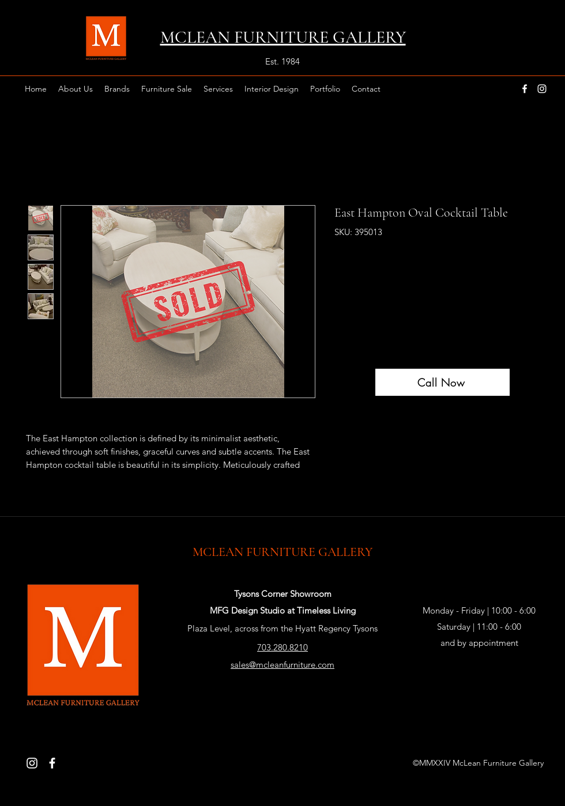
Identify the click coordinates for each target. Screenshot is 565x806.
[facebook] (524, 88)
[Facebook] (52, 763)
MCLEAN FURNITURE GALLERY (282, 551)
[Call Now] (442, 382)
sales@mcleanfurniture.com (282, 664)
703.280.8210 (282, 647)
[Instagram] (32, 763)
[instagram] (542, 88)
